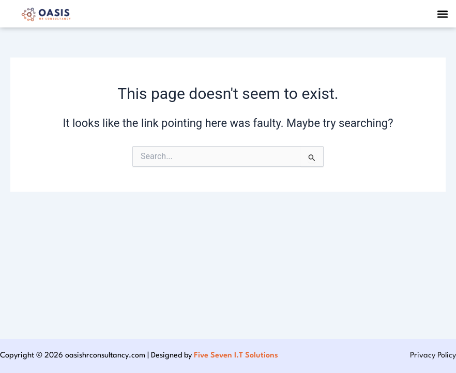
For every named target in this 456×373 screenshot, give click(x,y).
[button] (442, 13)
